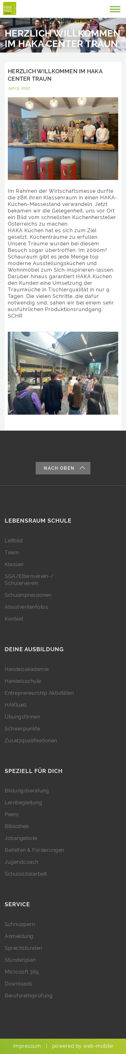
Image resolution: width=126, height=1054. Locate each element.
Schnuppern (20, 924)
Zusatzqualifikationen (31, 741)
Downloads (19, 984)
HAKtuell (15, 705)
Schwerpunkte (22, 729)
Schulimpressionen (28, 595)
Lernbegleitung (23, 803)
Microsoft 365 (22, 972)
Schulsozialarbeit (26, 874)
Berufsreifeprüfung (29, 996)
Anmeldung (19, 936)
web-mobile (98, 1046)
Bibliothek (17, 826)
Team (12, 552)
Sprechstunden (23, 948)
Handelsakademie (27, 669)
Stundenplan (20, 960)
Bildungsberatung (27, 791)
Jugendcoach (21, 862)
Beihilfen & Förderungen (34, 850)
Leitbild (14, 541)
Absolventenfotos (26, 607)
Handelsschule (23, 681)
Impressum (27, 1046)
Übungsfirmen (22, 717)
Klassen (14, 564)
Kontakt (14, 619)
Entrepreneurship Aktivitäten (39, 693)
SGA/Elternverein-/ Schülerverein (29, 579)
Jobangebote (21, 838)
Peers (12, 814)
